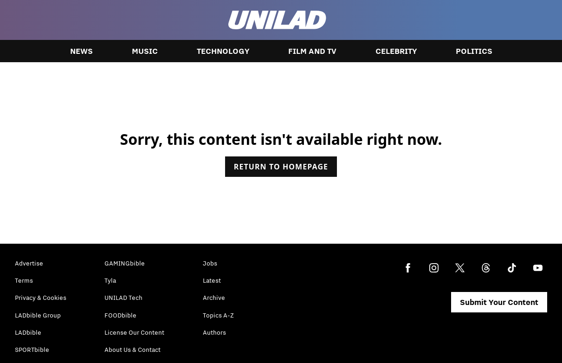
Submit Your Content (499, 302)
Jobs (210, 263)
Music (145, 51)
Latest (212, 280)
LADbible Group (38, 315)
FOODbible (120, 315)
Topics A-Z (218, 315)
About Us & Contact (132, 349)
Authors (214, 332)
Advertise (29, 263)
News (81, 51)
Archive (214, 297)
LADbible (28, 332)
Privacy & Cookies (40, 297)
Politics (474, 51)
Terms (24, 280)
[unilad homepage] (277, 20)
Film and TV (312, 51)
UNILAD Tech (123, 297)
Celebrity (396, 51)
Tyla (110, 280)
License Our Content (134, 332)
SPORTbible (32, 349)
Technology (223, 51)
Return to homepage (281, 167)
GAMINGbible (124, 263)
